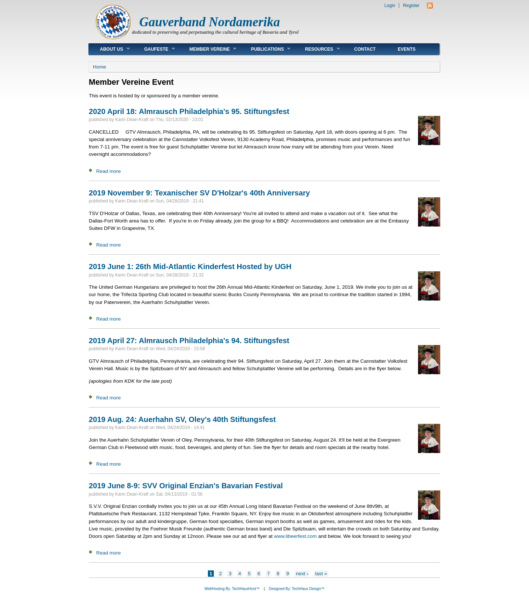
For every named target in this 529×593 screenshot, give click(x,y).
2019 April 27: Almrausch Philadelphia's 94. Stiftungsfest (189, 340)
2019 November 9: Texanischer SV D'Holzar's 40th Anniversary (199, 193)
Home (99, 67)
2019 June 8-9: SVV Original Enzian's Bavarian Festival (186, 486)
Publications (265, 49)
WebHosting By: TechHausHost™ (232, 589)
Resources (317, 49)
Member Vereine (207, 49)
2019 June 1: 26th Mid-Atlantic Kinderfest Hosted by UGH (190, 266)
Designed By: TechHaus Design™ (296, 589)
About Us (109, 49)
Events (406, 49)
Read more (108, 171)
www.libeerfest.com (295, 536)
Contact (365, 49)
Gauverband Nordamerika (209, 22)
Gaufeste (154, 49)
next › (302, 573)
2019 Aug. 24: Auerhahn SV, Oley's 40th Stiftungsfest (182, 419)
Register (411, 5)
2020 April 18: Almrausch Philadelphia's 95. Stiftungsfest (189, 111)
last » (321, 573)
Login (389, 5)
